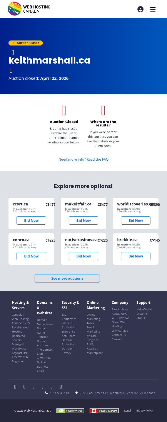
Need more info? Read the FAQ (83, 159)
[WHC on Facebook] (16, 387)
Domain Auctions (42, 343)
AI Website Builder (44, 360)
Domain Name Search (45, 322)
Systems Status (142, 316)
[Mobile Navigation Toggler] (153, 9)
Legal (127, 410)
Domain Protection (68, 342)
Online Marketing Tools (93, 319)
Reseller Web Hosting (20, 329)
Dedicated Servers (18, 338)
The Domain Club (45, 352)
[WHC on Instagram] (43, 387)
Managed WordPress (19, 346)
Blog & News (120, 309)
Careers (117, 339)
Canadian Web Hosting (20, 317)
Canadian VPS (21, 323)
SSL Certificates (69, 317)
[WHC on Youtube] (53, 387)
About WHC (119, 314)
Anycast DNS (20, 353)
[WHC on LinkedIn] (34, 387)
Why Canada (120, 331)
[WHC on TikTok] (62, 387)
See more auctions (67, 278)
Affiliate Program (92, 338)
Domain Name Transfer (42, 332)
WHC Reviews (120, 318)
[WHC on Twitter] (25, 387)
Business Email (42, 369)
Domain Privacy (67, 350)
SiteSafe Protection (68, 325)
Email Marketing (93, 329)
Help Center (144, 309)
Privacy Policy (144, 410)
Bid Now (31, 220)
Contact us (119, 335)
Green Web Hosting (119, 324)
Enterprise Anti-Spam (68, 334)
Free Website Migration (20, 359)
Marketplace (95, 353)
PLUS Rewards (92, 346)
